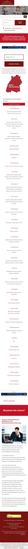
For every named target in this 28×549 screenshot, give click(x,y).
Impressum (23, 534)
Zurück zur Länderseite (9, 401)
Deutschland (7, 28)
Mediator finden (20, 22)
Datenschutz (11, 532)
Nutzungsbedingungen (20, 532)
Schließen (22, 547)
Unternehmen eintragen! (14, 104)
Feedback (6, 532)
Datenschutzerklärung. (13, 547)
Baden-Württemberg (17, 28)
